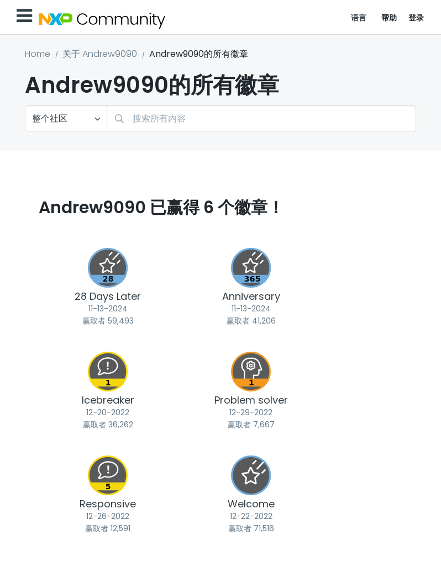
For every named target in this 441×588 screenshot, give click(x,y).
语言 (359, 17)
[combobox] (261, 118)
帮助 (389, 17)
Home (37, 53)
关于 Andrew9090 (99, 53)
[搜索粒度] (66, 118)
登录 (416, 17)
